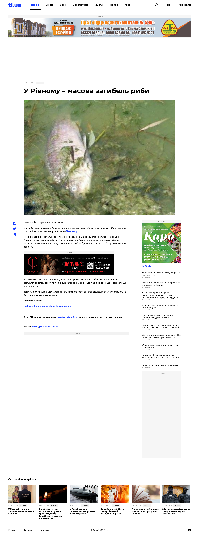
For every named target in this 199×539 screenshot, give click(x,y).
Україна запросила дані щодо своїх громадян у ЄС (160, 306)
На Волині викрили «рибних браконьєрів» (47, 306)
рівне (41, 327)
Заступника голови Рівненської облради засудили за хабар (158, 316)
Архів (128, 5)
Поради (113, 5)
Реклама (28, 530)
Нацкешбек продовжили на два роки (160, 365)
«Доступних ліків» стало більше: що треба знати (160, 346)
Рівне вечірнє (73, 231)
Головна (12, 530)
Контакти (44, 530)
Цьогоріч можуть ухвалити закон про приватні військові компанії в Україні (160, 326)
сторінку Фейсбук (67, 317)
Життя (99, 5)
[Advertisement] (99, 59)
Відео (63, 5)
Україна (35, 327)
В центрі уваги (81, 5)
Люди (49, 5)
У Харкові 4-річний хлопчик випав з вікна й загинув (21, 511)
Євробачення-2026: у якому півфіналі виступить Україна (161, 273)
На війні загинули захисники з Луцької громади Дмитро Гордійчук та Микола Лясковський (50, 514)
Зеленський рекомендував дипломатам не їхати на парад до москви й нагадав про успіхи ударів (160, 295)
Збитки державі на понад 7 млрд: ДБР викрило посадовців (176, 511)
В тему (146, 266)
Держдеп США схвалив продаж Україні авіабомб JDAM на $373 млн (160, 356)
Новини (35, 5)
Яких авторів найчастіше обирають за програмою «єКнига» (161, 283)
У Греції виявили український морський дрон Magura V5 (82, 511)
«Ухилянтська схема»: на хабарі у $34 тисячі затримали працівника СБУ (161, 336)
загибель (55, 327)
